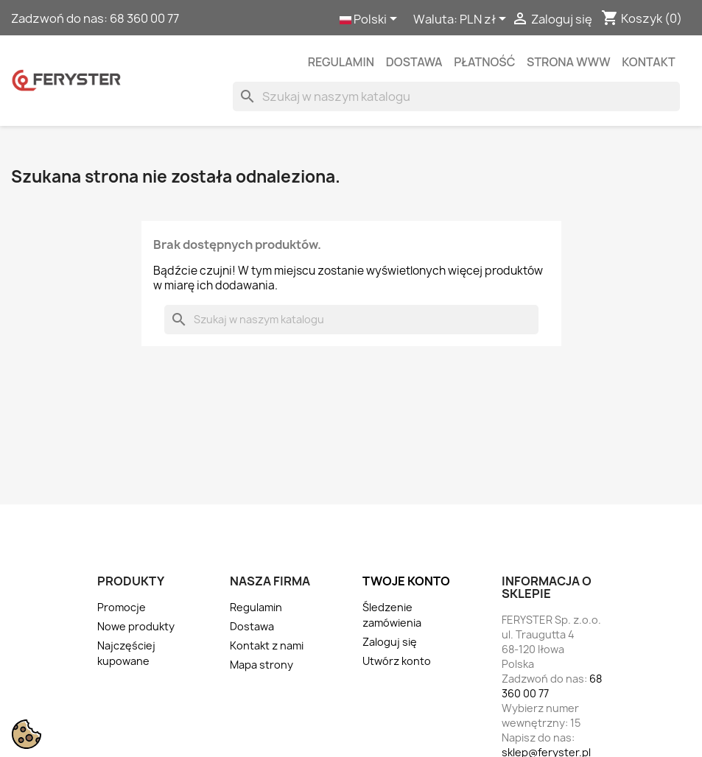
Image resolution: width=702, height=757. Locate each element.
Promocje (121, 607)
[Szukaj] (456, 96)
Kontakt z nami (266, 645)
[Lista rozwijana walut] (485, 20)
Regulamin (341, 62)
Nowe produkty (136, 626)
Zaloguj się (389, 642)
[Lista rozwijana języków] (371, 20)
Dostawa (414, 62)
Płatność (484, 62)
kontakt (648, 62)
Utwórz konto (396, 661)
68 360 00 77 (144, 18)
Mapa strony (261, 665)
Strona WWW (568, 62)
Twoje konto (406, 581)
